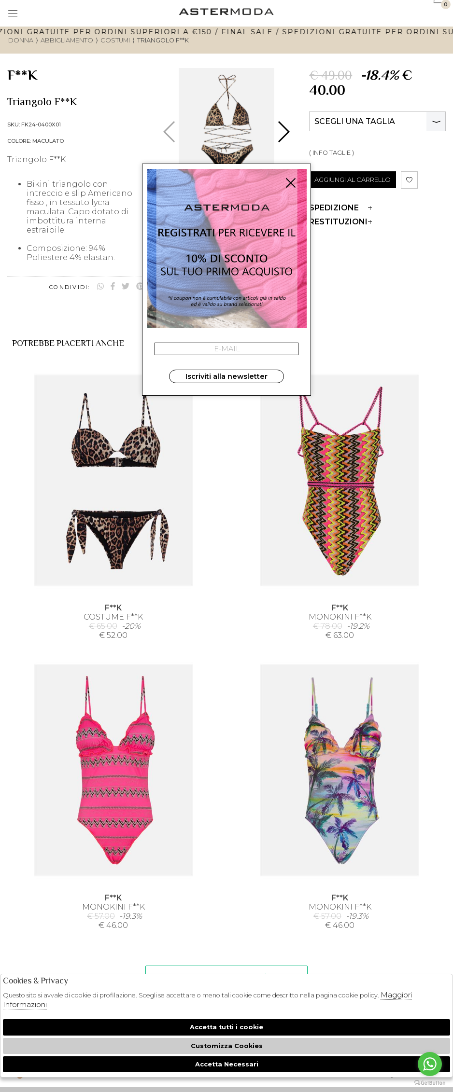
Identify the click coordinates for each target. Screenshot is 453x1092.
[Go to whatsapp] (430, 1064)
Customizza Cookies (227, 1046)
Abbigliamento (67, 40)
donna (20, 40)
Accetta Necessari (226, 1064)
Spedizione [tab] (340, 207)
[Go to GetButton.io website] (429, 1082)
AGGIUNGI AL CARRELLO (352, 179)
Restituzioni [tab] (340, 221)
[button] (283, 131)
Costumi (115, 40)
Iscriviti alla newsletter (226, 376)
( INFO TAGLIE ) (331, 152)
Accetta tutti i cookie (226, 1027)
